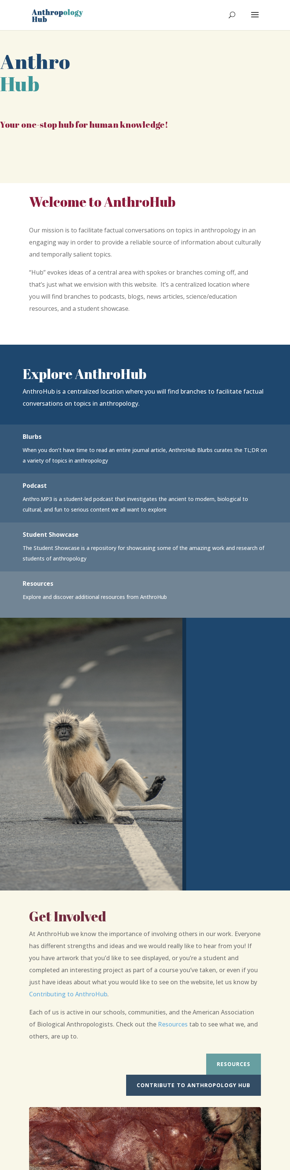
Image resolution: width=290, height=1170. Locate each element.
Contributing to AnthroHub (68, 994)
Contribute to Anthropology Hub (193, 1085)
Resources (173, 1024)
